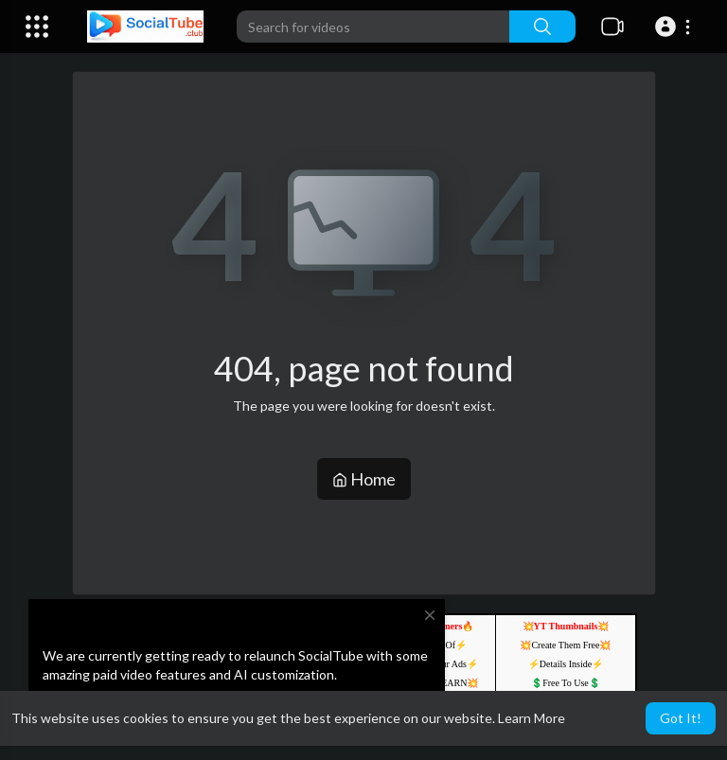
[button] (675, 26)
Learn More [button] (531, 718)
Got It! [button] (680, 718)
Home (364, 478)
